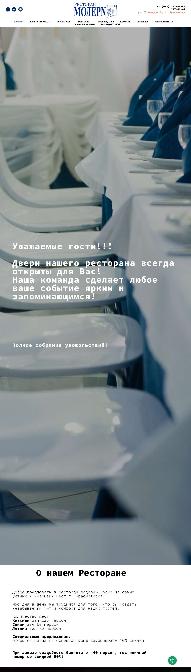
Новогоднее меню (110, 24)
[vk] (14, 10)
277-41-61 (178, 9)
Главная (18, 21)
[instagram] (20, 10)
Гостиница (142, 21)
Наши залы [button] (83, 21)
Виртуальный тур (164, 21)
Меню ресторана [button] (39, 21)
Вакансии (125, 21)
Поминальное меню (84, 24)
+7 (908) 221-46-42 (171, 6)
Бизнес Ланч (64, 21)
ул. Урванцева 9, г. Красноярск (161, 12)
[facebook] (8, 10)
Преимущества (106, 21)
